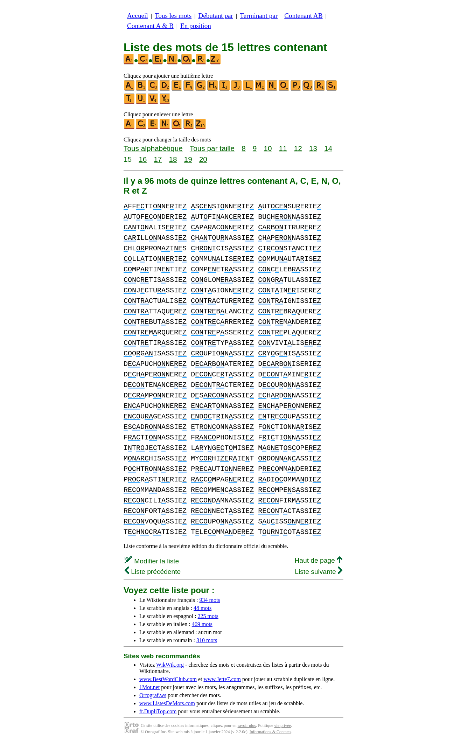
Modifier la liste (152, 561)
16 (143, 159)
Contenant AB (303, 15)
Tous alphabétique (153, 148)
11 (283, 148)
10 (268, 148)
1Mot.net (149, 687)
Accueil (137, 15)
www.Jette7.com (222, 679)
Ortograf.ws (152, 695)
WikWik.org (170, 665)
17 (158, 159)
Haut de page (318, 560)
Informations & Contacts (270, 731)
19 (188, 159)
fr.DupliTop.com (157, 711)
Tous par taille (212, 148)
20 (203, 159)
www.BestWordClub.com (168, 679)
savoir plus (247, 725)
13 (313, 148)
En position (195, 25)
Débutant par (215, 15)
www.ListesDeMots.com (167, 703)
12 (298, 148)
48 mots (202, 608)
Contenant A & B (150, 25)
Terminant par (259, 15)
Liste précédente (153, 571)
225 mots (208, 616)
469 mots (202, 624)
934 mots (209, 600)
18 (173, 159)
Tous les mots (173, 15)
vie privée (282, 725)
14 (328, 148)
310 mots (206, 640)
